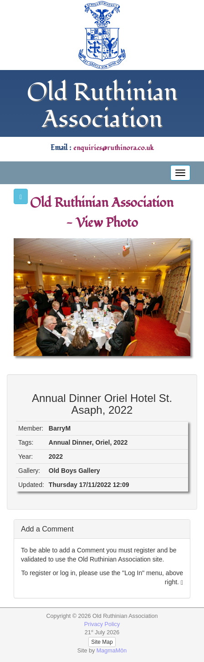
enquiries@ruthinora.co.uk (113, 148)
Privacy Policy (102, 624)
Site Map (101, 642)
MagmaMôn (112, 650)
